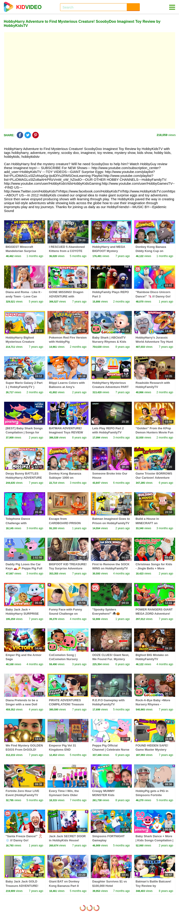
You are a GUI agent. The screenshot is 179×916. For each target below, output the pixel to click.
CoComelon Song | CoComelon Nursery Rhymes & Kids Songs (65, 659)
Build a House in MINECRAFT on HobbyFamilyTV (147, 523)
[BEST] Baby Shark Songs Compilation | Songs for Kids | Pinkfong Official (24, 432)
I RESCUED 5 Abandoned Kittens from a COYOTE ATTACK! (67, 251)
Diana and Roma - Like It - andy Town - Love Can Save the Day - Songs (24, 296)
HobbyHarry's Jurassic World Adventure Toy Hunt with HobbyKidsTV (154, 342)
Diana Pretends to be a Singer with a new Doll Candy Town (22, 704)
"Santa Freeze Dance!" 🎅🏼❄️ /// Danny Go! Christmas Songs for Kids (24, 840)
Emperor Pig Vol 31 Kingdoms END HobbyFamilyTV (62, 749)
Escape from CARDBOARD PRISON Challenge (65, 523)
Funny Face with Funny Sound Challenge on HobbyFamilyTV (65, 613)
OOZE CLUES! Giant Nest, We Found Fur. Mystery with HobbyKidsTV (110, 659)
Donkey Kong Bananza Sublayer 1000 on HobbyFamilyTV (65, 477)
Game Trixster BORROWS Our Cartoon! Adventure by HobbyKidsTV (154, 477)
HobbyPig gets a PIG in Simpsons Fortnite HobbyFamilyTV (152, 795)
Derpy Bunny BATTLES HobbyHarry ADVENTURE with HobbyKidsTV (24, 477)
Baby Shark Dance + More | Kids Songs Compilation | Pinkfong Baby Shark (154, 840)
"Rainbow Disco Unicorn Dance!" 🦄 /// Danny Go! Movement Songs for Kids (154, 296)
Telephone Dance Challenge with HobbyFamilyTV (18, 523)
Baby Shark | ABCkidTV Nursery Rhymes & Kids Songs (109, 342)
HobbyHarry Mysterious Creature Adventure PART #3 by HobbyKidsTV (110, 387)
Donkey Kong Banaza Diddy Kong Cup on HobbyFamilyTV (151, 251)
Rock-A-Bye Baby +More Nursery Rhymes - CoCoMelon (153, 704)
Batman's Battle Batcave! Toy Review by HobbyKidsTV (153, 885)
